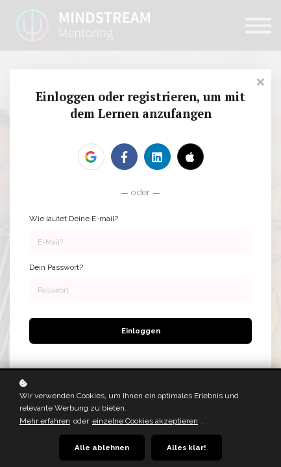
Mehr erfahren (44, 420)
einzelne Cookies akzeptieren (145, 420)
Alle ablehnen (102, 447)
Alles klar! (186, 447)
